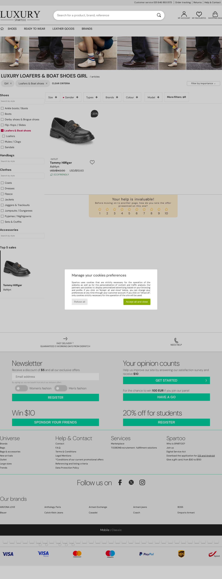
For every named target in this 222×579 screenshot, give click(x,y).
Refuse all (79, 301)
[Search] (159, 15)
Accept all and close (137, 301)
